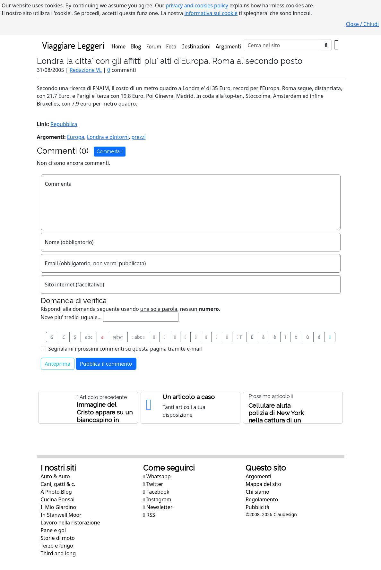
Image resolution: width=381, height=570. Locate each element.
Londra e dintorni (108, 136)
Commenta (110, 151)
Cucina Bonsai (58, 499)
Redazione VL (86, 69)
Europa (75, 136)
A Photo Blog (56, 491)
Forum (153, 46)
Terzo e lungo (57, 545)
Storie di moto (58, 537)
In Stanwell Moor (61, 514)
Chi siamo (257, 491)
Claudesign (285, 514)
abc (88, 337)
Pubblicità (257, 507)
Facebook (156, 491)
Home (120, 45)
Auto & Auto (55, 476)
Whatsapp (157, 476)
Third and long (58, 553)
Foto (171, 46)
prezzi (138, 136)
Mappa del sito (263, 484)
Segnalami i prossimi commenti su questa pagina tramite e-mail (125, 348)
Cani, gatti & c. (58, 484)
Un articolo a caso (188, 396)
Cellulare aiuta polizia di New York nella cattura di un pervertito (276, 416)
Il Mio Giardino (58, 507)
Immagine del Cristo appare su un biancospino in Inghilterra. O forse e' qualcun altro (105, 420)
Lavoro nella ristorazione (70, 522)
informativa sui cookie (211, 13)
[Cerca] (282, 45)
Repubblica (63, 124)
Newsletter (157, 507)
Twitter (153, 484)
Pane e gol (53, 530)
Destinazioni (196, 46)
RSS (149, 514)
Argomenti (228, 46)
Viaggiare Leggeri (73, 45)
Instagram (157, 499)
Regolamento (262, 499)
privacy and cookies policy (197, 5)
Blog (136, 46)
